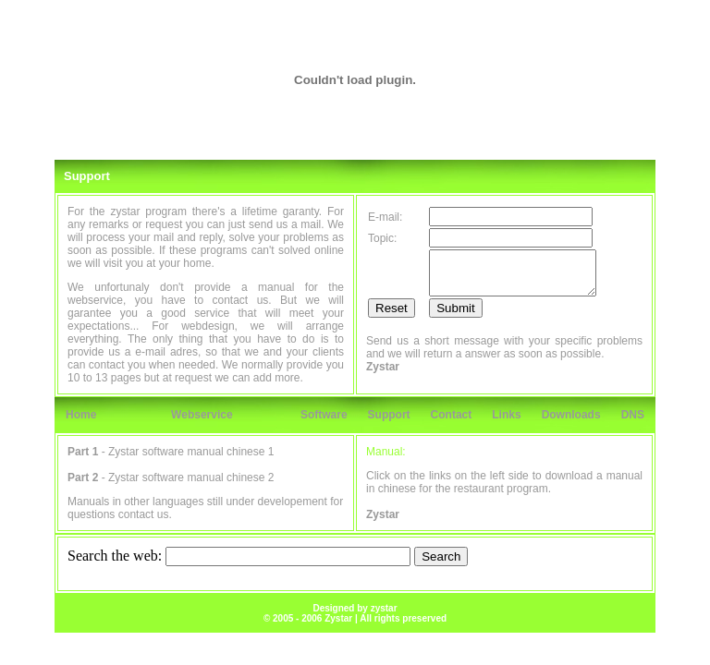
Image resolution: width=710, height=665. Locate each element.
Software (324, 414)
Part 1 (82, 451)
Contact (451, 414)
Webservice (202, 414)
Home (81, 414)
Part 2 (82, 477)
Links (506, 414)
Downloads (571, 414)
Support (389, 414)
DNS (632, 414)
